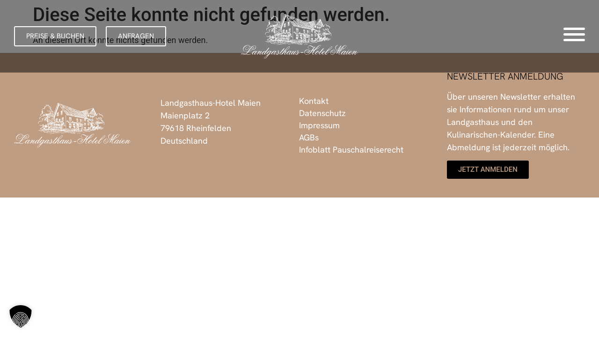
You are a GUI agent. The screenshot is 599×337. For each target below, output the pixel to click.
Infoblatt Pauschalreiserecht (351, 149)
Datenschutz (322, 113)
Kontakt (314, 100)
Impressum (319, 125)
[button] (55, 36)
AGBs (309, 137)
